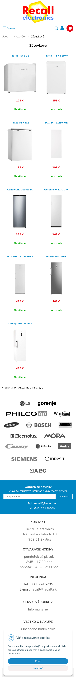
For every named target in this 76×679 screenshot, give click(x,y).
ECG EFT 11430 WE (56, 122)
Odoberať (64, 496)
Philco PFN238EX (56, 256)
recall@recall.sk (44, 589)
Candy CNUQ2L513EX (19, 189)
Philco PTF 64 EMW (56, 55)
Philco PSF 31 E (20, 55)
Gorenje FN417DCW (56, 189)
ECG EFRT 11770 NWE (20, 256)
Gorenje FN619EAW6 (20, 323)
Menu (9, 28)
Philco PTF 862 (20, 122)
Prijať (38, 661)
